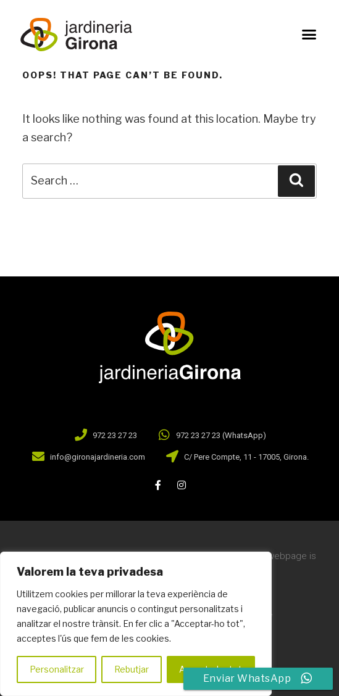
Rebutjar (131, 669)
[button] (308, 34)
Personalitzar (57, 669)
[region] (136, 624)
